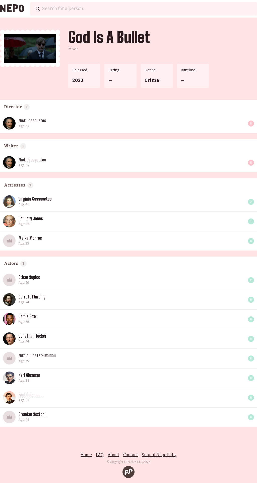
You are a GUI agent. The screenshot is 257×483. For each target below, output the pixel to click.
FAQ (100, 454)
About (113, 454)
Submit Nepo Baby (159, 454)
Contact (130, 454)
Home (86, 454)
